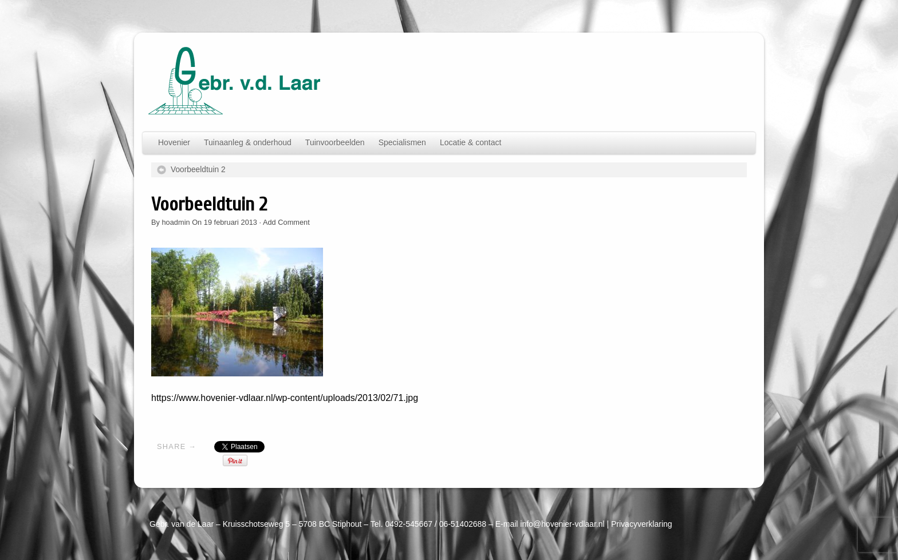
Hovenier (174, 142)
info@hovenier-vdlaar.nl (562, 524)
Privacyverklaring (641, 524)
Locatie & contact (470, 142)
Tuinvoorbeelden (335, 142)
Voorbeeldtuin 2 (198, 169)
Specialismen (402, 142)
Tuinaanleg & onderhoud (248, 142)
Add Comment (286, 222)
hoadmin (176, 222)
